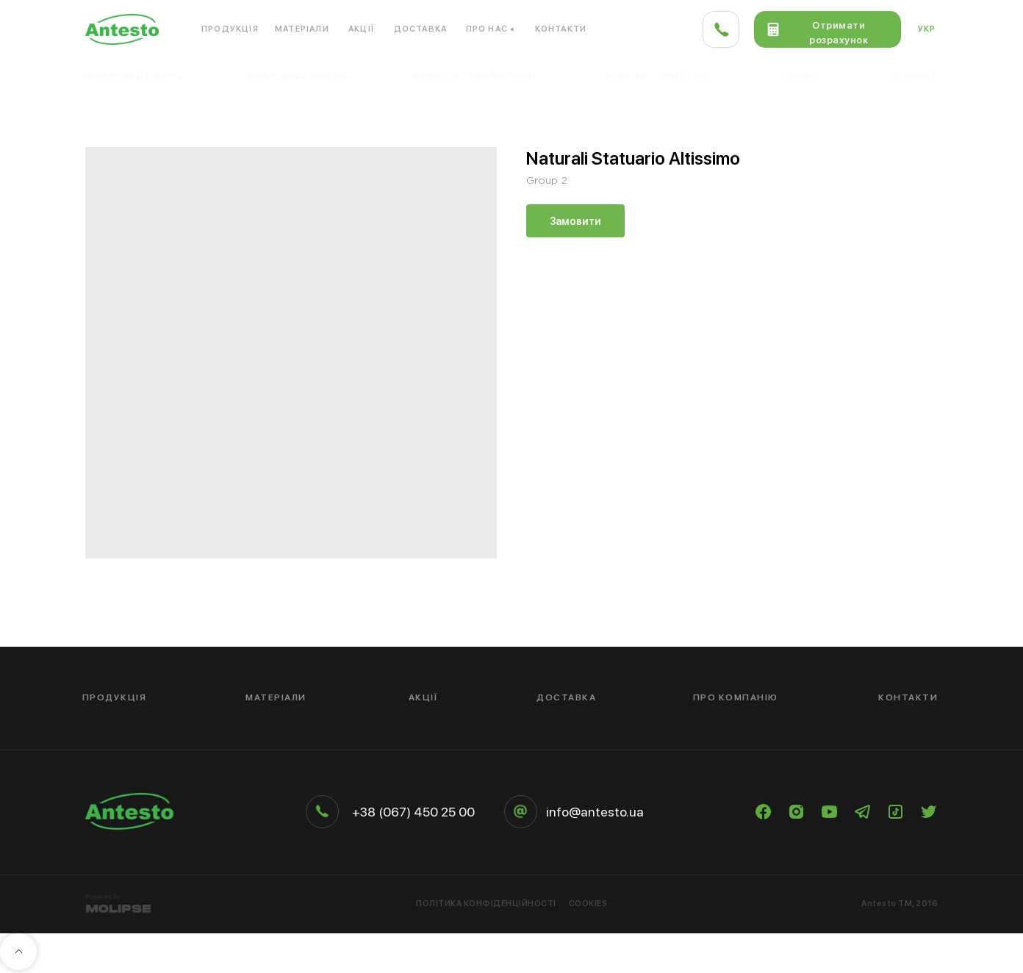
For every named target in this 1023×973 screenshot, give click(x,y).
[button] (827, 29)
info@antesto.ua (595, 811)
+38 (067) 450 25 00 (413, 811)
